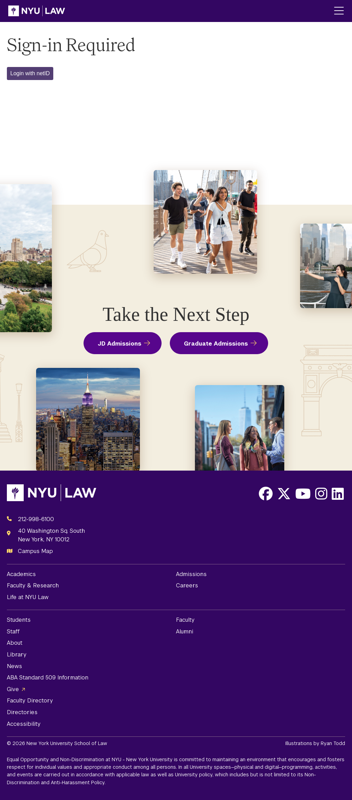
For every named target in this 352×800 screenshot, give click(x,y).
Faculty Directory (30, 700)
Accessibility (24, 724)
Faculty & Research (33, 585)
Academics (21, 574)
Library (16, 654)
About (14, 642)
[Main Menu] (339, 11)
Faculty (185, 619)
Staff (13, 631)
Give (13, 689)
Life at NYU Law (27, 597)
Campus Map (35, 551)
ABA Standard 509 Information (47, 677)
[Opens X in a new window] (284, 493)
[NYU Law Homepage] (36, 10)
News (14, 666)
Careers (187, 585)
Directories (22, 712)
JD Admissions (119, 343)
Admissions (191, 574)
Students (19, 619)
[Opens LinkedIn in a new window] (338, 493)
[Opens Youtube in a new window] (303, 493)
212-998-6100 (36, 519)
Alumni (184, 631)
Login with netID (30, 73)
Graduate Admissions (216, 343)
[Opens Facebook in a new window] (266, 493)
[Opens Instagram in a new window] (321, 493)
